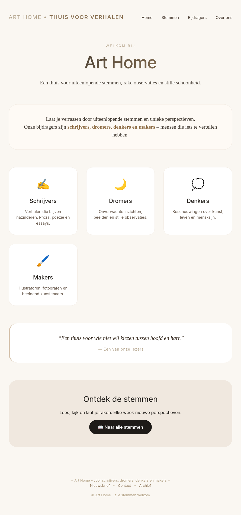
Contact (124, 486)
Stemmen (170, 17)
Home (147, 17)
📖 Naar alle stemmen (120, 427)
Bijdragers (197, 17)
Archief (145, 486)
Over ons (224, 17)
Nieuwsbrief (100, 486)
